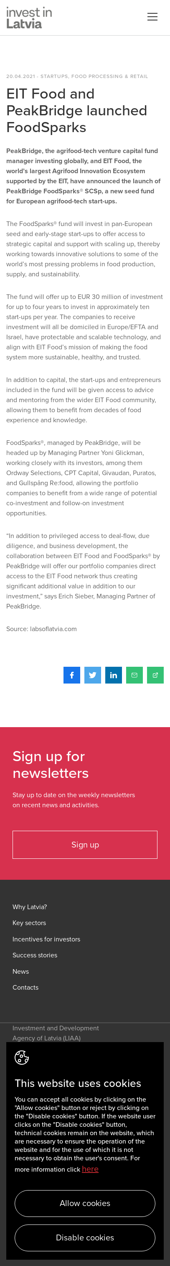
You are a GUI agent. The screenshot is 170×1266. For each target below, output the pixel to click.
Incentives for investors (46, 940)
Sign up (85, 845)
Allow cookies (85, 1203)
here (90, 1169)
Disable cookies (85, 1238)
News (21, 972)
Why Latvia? (30, 907)
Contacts (25, 988)
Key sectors (29, 923)
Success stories (35, 955)
